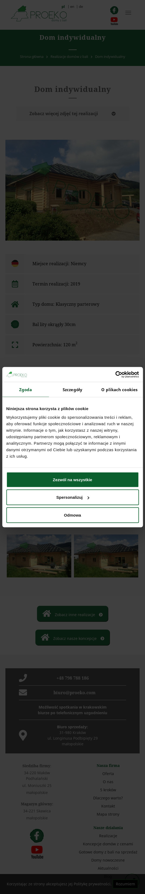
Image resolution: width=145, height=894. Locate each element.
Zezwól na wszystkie (72, 479)
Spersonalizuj (72, 497)
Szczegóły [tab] (72, 389)
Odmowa (72, 515)
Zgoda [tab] (25, 389)
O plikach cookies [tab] (119, 389)
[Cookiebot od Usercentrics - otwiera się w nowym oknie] (115, 374)
